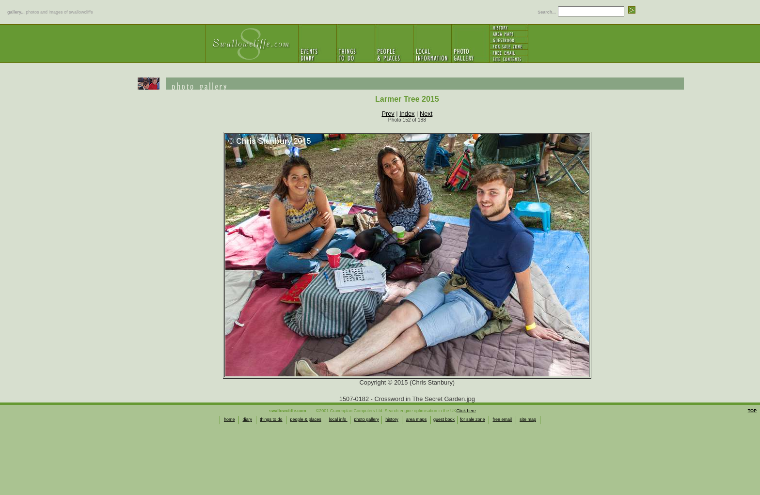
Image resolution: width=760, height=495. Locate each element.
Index (406, 113)
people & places (305, 419)
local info (338, 419)
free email (502, 419)
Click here (466, 410)
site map (528, 419)
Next (426, 113)
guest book (444, 419)
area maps (416, 419)
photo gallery (366, 419)
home (229, 419)
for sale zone (472, 419)
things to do (271, 419)
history (391, 419)
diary (247, 419)
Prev (387, 113)
